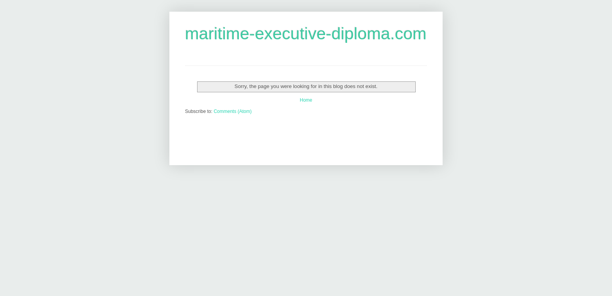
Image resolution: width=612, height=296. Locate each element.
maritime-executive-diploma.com (306, 33)
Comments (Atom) (232, 111)
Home (306, 100)
